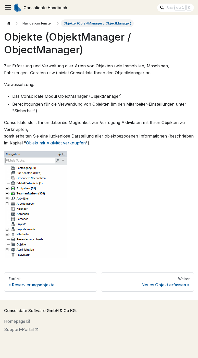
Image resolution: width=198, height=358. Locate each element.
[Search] (175, 8)
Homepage (17, 321)
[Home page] (9, 23)
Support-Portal (21, 329)
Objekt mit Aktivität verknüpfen (56, 142)
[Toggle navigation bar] (8, 7)
